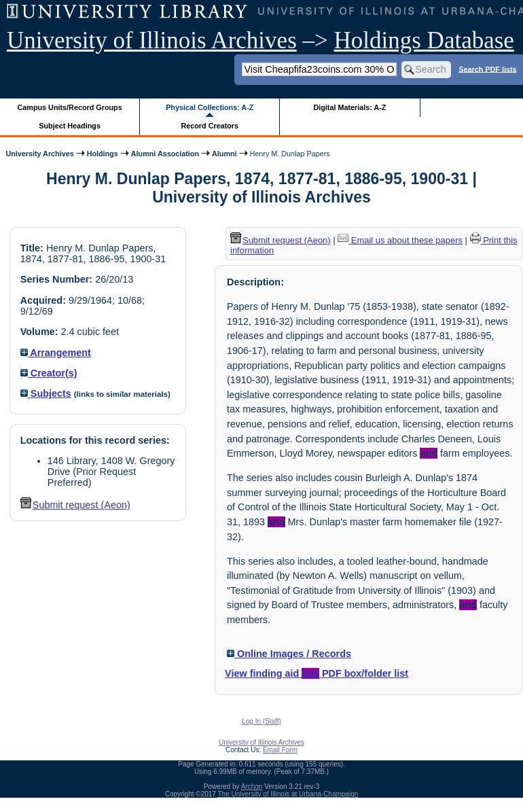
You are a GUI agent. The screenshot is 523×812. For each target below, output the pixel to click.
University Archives (39, 153)
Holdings (102, 153)
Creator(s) (48, 373)
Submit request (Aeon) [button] (75, 504)
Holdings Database (424, 40)
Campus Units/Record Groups (70, 107)
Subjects (45, 393)
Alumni (224, 153)
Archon (252, 786)
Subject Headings (70, 126)
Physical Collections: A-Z (209, 107)
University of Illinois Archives (152, 40)
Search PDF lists (487, 69)
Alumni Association (165, 153)
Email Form (280, 750)
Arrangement (55, 352)
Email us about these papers (400, 240)
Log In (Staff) (261, 721)
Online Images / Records (289, 653)
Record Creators (209, 126)
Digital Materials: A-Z (349, 107)
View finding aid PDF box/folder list (316, 673)
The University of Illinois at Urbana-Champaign (288, 794)
